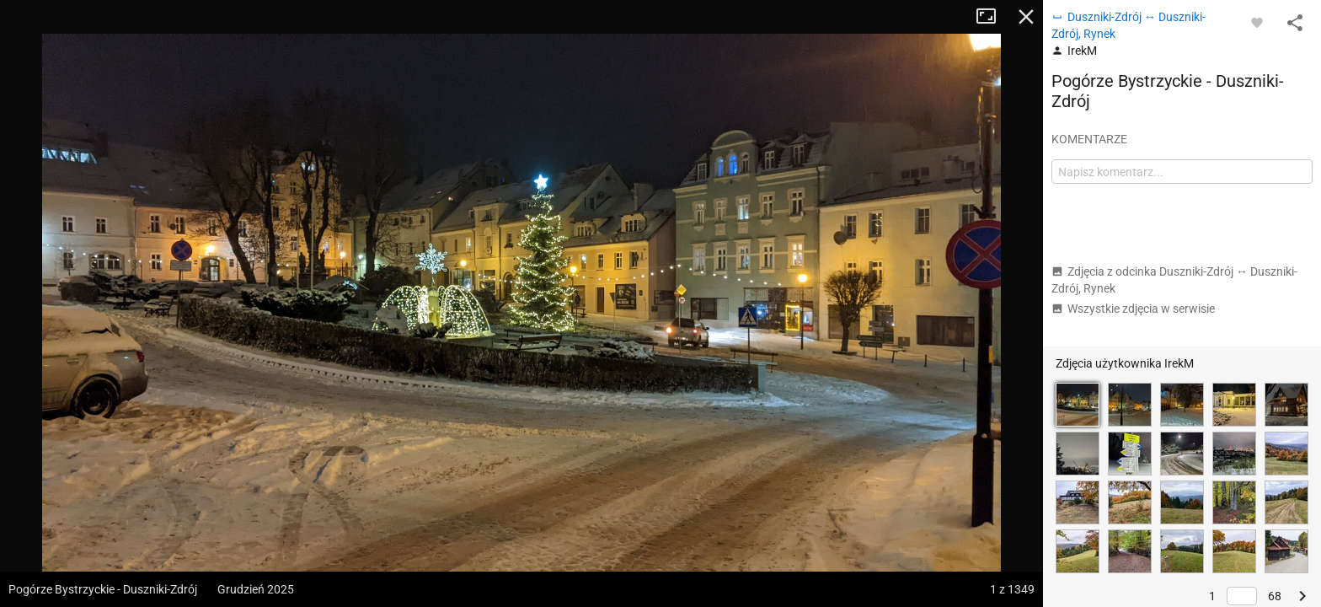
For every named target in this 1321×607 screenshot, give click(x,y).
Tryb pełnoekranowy (992, 17)
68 (1274, 596)
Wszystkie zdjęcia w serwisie (1133, 308)
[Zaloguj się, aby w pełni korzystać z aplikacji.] (1256, 22)
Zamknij (1026, 17)
